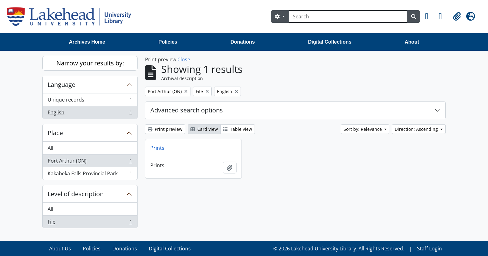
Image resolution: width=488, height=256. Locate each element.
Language (61, 84)
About (412, 42)
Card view (204, 129)
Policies (167, 42)
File (89, 223)
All (50, 148)
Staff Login (429, 248)
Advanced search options (186, 110)
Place (55, 133)
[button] (429, 16)
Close (183, 59)
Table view (237, 129)
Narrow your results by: (90, 63)
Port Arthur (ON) (89, 162)
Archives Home (87, 42)
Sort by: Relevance (363, 129)
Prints (157, 148)
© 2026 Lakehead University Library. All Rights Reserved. (338, 248)
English (89, 114)
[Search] (348, 16)
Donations (242, 42)
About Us (60, 248)
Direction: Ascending (417, 129)
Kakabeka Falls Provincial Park (89, 175)
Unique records (89, 101)
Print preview (165, 129)
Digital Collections (330, 42)
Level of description (76, 194)
